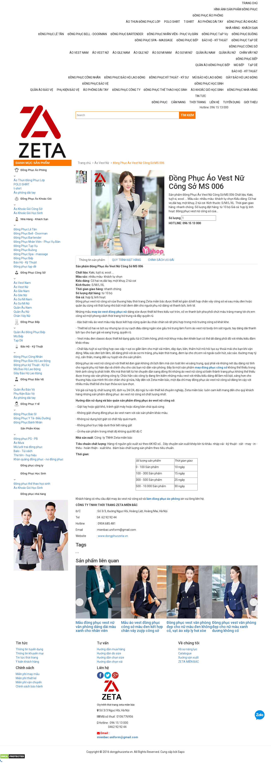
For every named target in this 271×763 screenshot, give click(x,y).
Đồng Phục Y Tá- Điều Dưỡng (32, 418)
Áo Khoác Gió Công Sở (28, 209)
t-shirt (17, 188)
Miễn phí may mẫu (27, 674)
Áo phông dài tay (25, 192)
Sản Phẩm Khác (30, 428)
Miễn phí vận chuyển (29, 682)
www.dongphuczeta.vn (113, 536)
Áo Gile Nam (22, 291)
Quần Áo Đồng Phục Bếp (29, 332)
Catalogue (185, 653)
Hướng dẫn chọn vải (110, 661)
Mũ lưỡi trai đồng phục (28, 447)
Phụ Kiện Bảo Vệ (24, 393)
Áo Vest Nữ (21, 287)
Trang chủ (84, 163)
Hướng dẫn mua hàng (111, 649)
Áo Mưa (19, 442)
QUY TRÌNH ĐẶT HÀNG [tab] (126, 260)
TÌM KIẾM (187, 115)
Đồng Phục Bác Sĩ (25, 414)
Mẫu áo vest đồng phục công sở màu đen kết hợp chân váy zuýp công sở (142, 626)
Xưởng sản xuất (188, 657)
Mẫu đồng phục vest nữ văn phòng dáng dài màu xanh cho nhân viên (96, 626)
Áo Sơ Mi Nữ (22, 303)
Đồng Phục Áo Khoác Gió (36, 198)
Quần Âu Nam (23, 307)
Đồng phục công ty (32, 465)
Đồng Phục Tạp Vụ (26, 246)
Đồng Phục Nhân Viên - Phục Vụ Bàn (37, 241)
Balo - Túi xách (23, 451)
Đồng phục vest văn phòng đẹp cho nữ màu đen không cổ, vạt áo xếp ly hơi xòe (189, 626)
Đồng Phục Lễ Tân (25, 229)
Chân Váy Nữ (22, 316)
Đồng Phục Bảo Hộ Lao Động (32, 361)
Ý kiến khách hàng (27, 661)
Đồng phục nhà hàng (33, 493)
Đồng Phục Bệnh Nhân (28, 422)
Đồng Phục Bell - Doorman (31, 233)
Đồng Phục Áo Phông (34, 170)
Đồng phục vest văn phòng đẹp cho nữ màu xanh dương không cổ (234, 626)
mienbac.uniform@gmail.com (117, 737)
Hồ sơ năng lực (187, 649)
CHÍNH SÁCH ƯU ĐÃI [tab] (161, 260)
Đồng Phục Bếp (23, 258)
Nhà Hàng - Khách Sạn (34, 219)
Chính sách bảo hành (29, 686)
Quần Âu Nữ (21, 311)
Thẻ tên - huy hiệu (25, 455)
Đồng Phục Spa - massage (31, 254)
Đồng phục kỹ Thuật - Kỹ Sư (31, 365)
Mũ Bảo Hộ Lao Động (27, 369)
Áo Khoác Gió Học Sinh (28, 213)
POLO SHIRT (22, 184)
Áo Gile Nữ (20, 295)
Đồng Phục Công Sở (33, 272)
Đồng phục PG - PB (26, 438)
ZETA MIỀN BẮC (188, 661)
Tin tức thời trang (27, 657)
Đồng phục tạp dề (25, 266)
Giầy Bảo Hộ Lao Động (28, 373)
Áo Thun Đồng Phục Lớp (29, 180)
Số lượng (175, 218)
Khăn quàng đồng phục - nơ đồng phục (38, 459)
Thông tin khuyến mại (30, 653)
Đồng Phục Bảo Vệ (32, 379)
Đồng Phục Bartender (28, 237)
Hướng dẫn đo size (109, 653)
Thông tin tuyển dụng (29, 649)
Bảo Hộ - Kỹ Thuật (25, 262)
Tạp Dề (18, 340)
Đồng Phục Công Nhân (28, 356)
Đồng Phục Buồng (25, 250)
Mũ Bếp (18, 336)
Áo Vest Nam (22, 282)
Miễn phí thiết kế (26, 678)
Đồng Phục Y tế (30, 403)
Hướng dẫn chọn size (110, 657)
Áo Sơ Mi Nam (23, 299)
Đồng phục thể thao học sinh (32, 483)
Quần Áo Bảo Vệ (24, 389)
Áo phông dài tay (25, 397)
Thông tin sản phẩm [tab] (92, 260)
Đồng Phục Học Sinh (33, 473)
